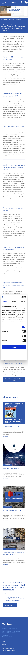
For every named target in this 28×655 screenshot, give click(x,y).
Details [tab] (14, 301)
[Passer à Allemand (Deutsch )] (4, 643)
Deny (14, 356)
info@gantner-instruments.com (9, 628)
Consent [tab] (5, 301)
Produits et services (17, 18)
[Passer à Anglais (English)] (3, 641)
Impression (4, 646)
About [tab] (23, 301)
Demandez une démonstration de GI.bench (14, 379)
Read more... (6, 436)
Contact (13, 3)
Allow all (14, 347)
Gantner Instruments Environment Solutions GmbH (9, 637)
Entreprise (12, 650)
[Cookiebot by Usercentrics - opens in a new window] (20, 297)
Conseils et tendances (6, 18)
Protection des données (8, 648)
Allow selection (14, 352)
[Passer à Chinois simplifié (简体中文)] (4, 645)
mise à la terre (5, 650)
